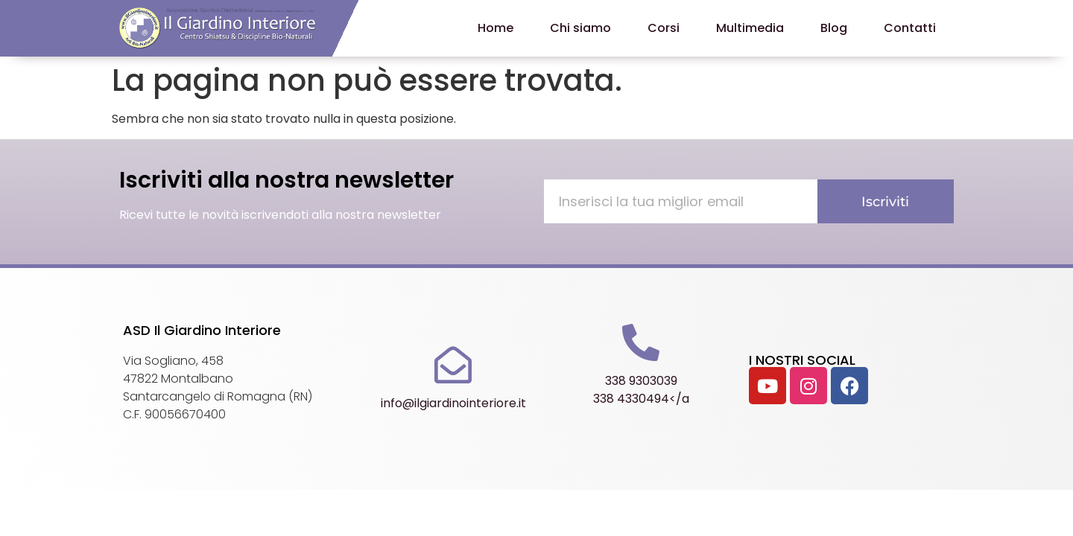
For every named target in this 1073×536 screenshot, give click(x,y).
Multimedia (750, 27)
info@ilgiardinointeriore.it (453, 403)
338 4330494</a (641, 398)
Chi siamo (580, 27)
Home (495, 27)
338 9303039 (641, 380)
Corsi (664, 27)
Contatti (910, 27)
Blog (833, 27)
